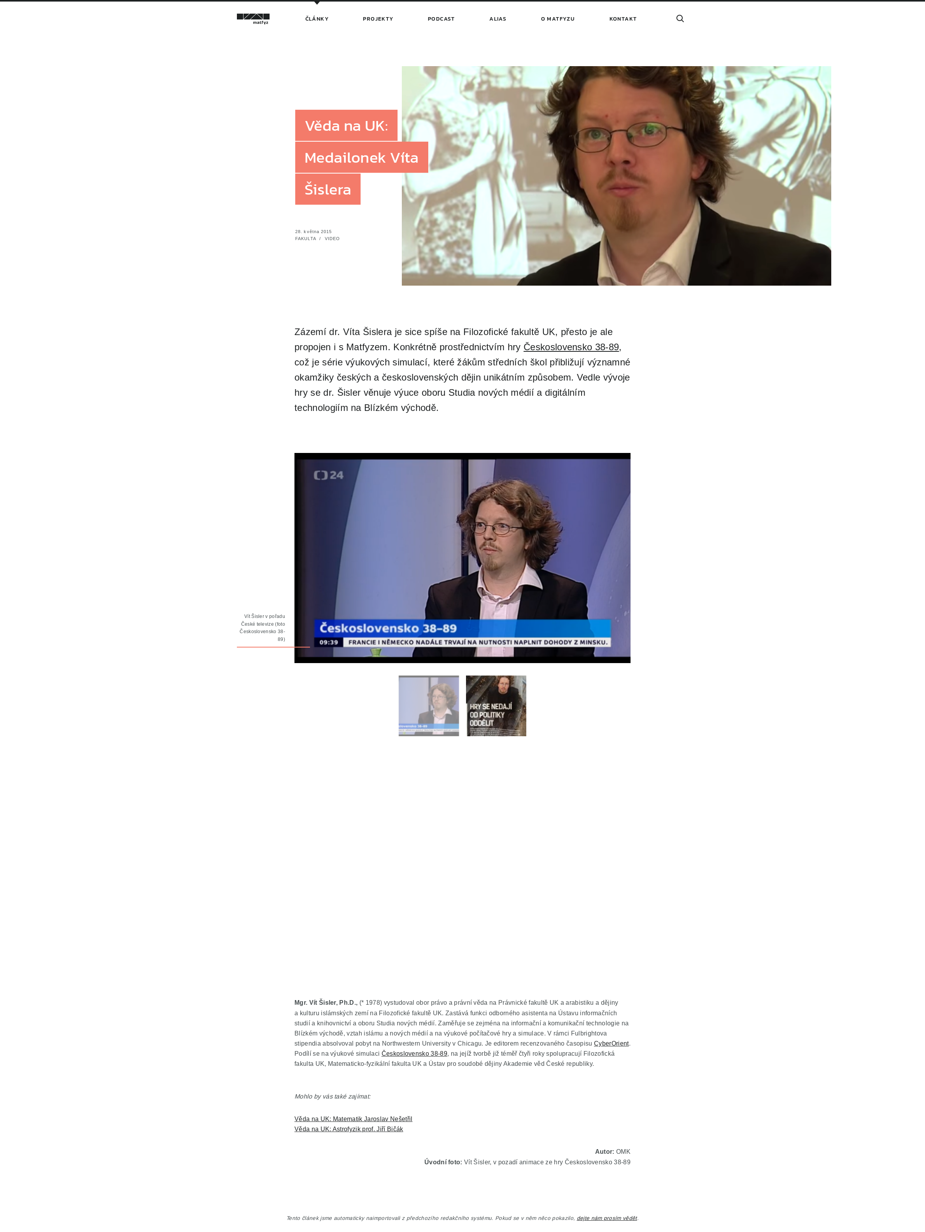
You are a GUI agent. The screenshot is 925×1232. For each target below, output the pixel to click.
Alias (497, 19)
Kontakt (623, 19)
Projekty (378, 19)
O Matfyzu (558, 19)
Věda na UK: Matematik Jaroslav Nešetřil (353, 1118)
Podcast (441, 19)
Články (317, 19)
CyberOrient (611, 1043)
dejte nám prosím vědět (607, 1218)
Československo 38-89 (571, 347)
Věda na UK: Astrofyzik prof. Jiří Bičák (348, 1128)
